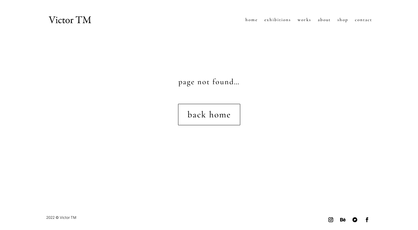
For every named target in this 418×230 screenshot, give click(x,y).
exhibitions (277, 19)
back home (209, 114)
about (324, 19)
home (251, 19)
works (304, 19)
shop (342, 19)
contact (363, 19)
